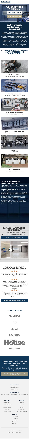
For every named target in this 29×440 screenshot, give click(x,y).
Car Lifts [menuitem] (7, 409)
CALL (20, 2)
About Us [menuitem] (22, 407)
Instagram (15, 418)
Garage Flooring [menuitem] (7, 402)
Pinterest (15, 421)
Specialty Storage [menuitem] (7, 407)
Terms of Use (18, 432)
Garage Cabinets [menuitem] (7, 404)
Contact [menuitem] (22, 405)
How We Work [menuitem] (21, 409)
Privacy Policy (11, 432)
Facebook (15, 416)
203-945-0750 (14, 16)
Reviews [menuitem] (22, 404)
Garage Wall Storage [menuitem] (7, 405)
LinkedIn (15, 420)
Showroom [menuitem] (21, 402)
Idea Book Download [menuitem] (22, 411)
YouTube (15, 423)
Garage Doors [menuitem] (7, 411)
